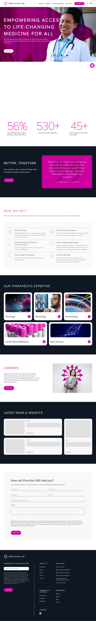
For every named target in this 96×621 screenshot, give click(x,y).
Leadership (42, 567)
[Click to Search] (87, 4)
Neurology (42, 601)
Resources (60, 590)
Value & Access (60, 567)
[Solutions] (48, 3)
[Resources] (69, 3)
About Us (43, 563)
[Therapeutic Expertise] (58, 3)
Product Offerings (60, 583)
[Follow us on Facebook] (40, 614)
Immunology (42, 595)
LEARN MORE (9, 180)
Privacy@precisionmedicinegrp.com (27, 526)
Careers (41, 578)
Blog (57, 599)
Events (57, 602)
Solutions (60, 563)
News (40, 573)
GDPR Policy (54, 523)
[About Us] (41, 3)
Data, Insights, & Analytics (62, 575)
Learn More (8, 51)
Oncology (42, 598)
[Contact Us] (79, 3)
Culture (41, 575)
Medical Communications (62, 573)
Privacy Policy (45, 523)
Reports (58, 594)
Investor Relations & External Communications (62, 579)
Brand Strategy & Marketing (63, 570)
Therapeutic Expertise (44, 591)
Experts (41, 570)
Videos (58, 596)
